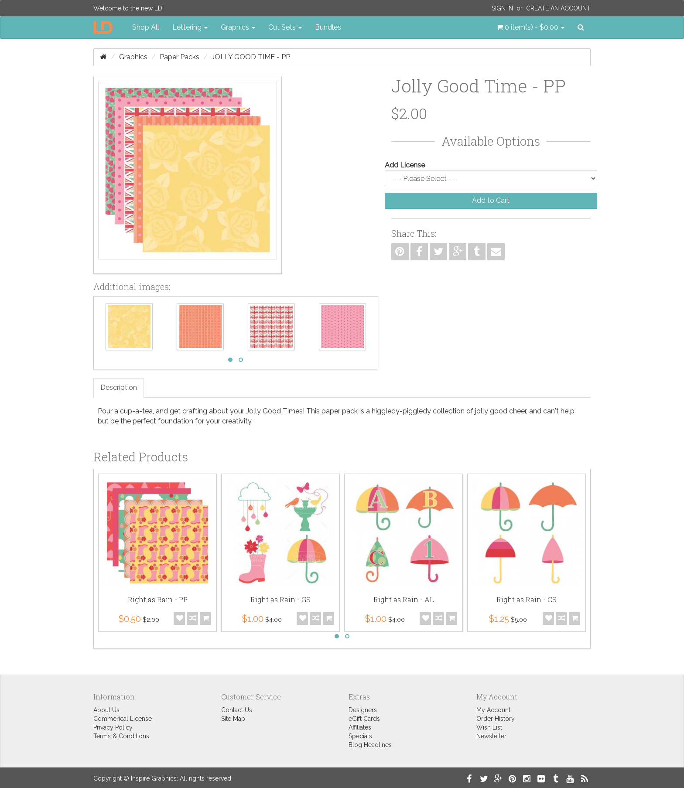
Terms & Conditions (121, 736)
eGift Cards (364, 718)
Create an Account (558, 8)
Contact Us (236, 709)
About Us (106, 709)
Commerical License (122, 718)
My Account (493, 709)
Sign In (502, 8)
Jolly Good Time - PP (251, 57)
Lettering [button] (190, 27)
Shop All (145, 27)
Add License (405, 165)
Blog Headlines (370, 744)
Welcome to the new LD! (128, 8)
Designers (363, 709)
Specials (360, 736)
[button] (530, 27)
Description (118, 387)
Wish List (489, 727)
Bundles (328, 27)
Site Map (233, 718)
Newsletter (491, 736)
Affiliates (360, 727)
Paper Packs (179, 57)
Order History (495, 718)
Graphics (133, 57)
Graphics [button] (238, 27)
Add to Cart (491, 200)
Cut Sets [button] (285, 27)
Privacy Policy (113, 727)
